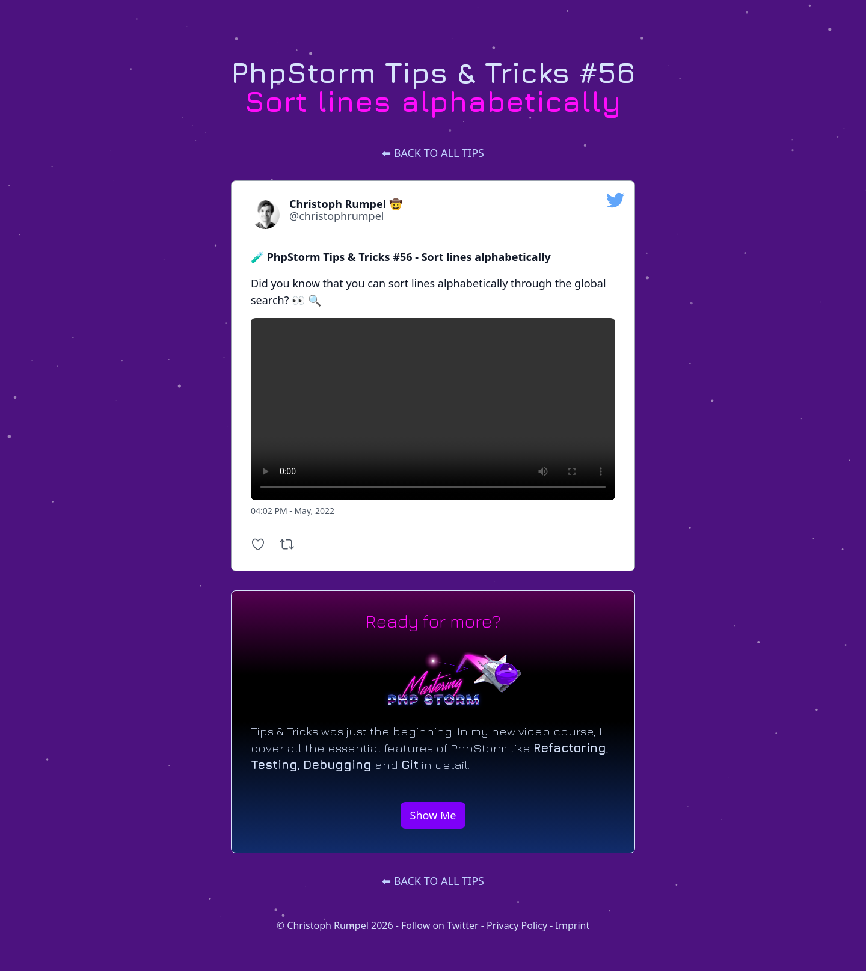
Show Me (433, 815)
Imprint (573, 925)
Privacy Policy (517, 925)
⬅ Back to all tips (433, 152)
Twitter (462, 925)
